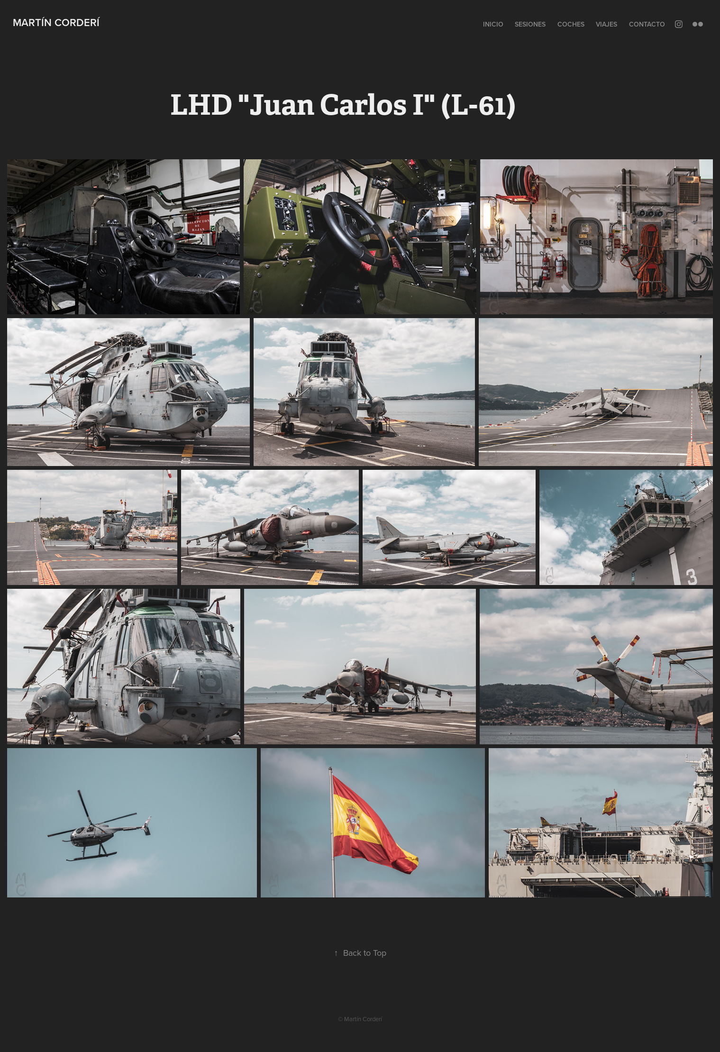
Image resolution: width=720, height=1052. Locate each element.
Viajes (606, 24)
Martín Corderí (56, 22)
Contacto (647, 24)
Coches (570, 24)
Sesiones (530, 24)
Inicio (493, 24)
